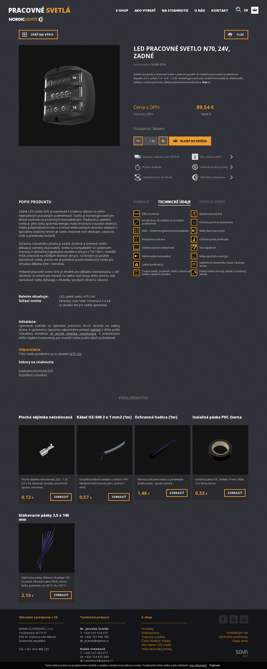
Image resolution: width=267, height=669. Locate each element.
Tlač (236, 35)
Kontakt (219, 10)
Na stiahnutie (175, 10)
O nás (199, 10)
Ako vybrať (145, 10)
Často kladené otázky (156, 641)
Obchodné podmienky (233, 637)
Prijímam (215, 665)
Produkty (148, 629)
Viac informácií (198, 665)
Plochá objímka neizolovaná (45, 417)
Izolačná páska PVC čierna (217, 417)
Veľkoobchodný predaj (212, 167)
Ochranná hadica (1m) (156, 417)
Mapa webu (240, 641)
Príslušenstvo (151, 633)
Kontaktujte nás (237, 633)
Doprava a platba (153, 637)
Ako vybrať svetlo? (212, 156)
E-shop (122, 10)
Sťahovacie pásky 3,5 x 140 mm (44, 517)
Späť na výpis (37, 35)
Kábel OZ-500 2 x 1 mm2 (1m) (104, 417)
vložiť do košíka (190, 141)
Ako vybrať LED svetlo (156, 645)
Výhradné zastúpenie (212, 177)
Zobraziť (61, 497)
